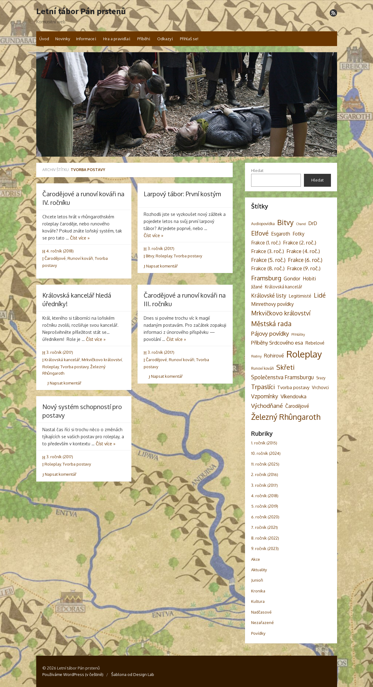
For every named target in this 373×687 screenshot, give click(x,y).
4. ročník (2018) (60, 250)
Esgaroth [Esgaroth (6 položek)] (280, 234)
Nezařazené (262, 622)
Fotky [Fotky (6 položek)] (299, 234)
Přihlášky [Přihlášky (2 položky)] (298, 334)
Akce (255, 559)
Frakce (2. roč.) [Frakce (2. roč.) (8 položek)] (299, 242)
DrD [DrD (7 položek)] (312, 223)
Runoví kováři (80, 258)
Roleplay (164, 255)
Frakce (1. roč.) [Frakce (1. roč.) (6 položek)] (266, 243)
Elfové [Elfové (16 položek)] (260, 233)
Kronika (258, 590)
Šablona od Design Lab (132, 674)
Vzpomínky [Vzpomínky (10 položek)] (264, 396)
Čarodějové (55, 258)
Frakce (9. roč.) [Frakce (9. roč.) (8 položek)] (304, 268)
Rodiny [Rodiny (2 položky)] (256, 356)
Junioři (257, 580)
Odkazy (164, 38)
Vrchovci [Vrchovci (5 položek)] (320, 387)
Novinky (62, 38)
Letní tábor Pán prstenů (81, 11)
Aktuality (259, 569)
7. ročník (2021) (264, 527)
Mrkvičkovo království (102, 359)
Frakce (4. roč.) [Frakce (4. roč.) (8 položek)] (303, 251)
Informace (85, 38)
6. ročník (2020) (265, 516)
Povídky (258, 633)
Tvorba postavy (188, 255)
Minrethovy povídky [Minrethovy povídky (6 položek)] (272, 304)
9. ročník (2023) (265, 548)
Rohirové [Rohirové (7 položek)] (274, 355)
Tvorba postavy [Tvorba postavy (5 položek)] (293, 387)
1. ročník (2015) (264, 442)
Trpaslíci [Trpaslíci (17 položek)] (263, 387)
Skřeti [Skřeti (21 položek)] (285, 367)
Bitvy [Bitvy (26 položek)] (285, 222)
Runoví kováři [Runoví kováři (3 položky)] (262, 368)
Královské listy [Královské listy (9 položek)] (268, 295)
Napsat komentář (161, 265)
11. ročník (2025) (265, 464)
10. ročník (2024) (266, 453)
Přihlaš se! (189, 38)
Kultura (258, 601)
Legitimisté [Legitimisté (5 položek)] (300, 296)
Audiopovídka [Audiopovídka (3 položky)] (263, 223)
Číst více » (80, 237)
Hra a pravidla (116, 38)
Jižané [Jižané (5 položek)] (256, 286)
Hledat (257, 170)
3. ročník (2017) (161, 248)
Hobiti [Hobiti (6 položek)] (309, 278)
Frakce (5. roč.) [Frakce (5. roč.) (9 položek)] (268, 259)
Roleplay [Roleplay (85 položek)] (304, 354)
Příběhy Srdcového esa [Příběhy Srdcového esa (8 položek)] (277, 342)
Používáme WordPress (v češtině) (72, 674)
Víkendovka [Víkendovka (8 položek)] (293, 396)
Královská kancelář (62, 359)
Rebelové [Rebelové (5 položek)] (314, 342)
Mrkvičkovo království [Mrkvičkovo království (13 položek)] (280, 313)
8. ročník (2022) (265, 538)
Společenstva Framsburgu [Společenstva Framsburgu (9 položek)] (282, 377)
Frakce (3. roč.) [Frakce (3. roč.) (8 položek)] (267, 251)
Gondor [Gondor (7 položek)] (292, 278)
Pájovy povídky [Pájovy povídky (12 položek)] (270, 333)
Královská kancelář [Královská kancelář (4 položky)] (283, 286)
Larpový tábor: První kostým (182, 194)
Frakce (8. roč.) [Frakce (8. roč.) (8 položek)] (268, 268)
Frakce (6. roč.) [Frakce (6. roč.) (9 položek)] (305, 259)
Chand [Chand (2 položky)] (301, 224)
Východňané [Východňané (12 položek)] (267, 405)
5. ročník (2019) (264, 506)
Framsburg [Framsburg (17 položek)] (266, 278)
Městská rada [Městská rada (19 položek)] (271, 323)
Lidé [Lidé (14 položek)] (320, 295)
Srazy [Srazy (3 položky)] (320, 377)
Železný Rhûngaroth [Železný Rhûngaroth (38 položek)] (286, 417)
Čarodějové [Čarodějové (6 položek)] (297, 406)
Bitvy (150, 255)
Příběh (143, 38)
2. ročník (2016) (264, 474)
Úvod (44, 38)
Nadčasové (261, 612)
